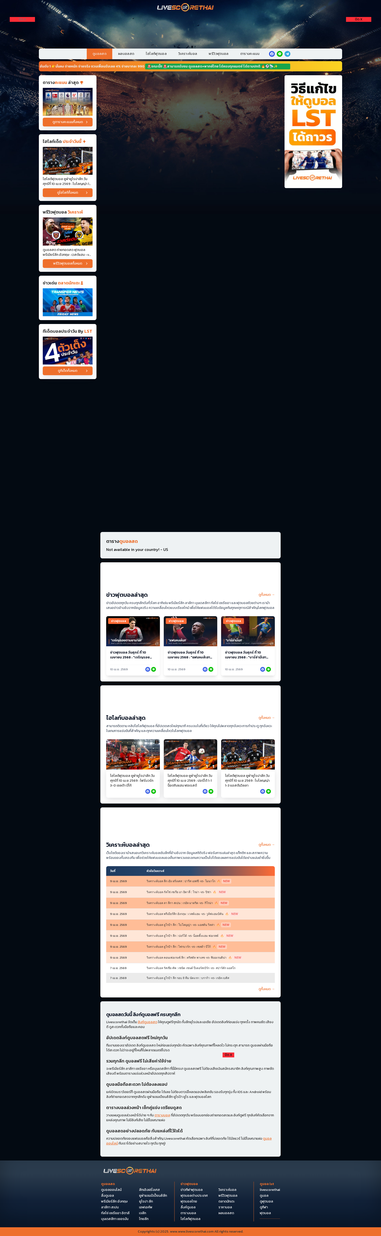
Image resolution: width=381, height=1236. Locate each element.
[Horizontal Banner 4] (190, 206)
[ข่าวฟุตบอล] (68, 302)
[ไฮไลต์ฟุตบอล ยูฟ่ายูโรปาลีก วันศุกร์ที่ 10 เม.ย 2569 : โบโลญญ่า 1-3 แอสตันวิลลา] (68, 161)
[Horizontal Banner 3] (190, 169)
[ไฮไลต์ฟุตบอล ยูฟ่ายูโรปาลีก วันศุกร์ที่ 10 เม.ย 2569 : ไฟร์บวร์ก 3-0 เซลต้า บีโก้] (133, 754)
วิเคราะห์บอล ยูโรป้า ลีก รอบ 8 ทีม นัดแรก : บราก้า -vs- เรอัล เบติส (188, 978)
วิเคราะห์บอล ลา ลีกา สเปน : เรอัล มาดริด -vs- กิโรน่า (188, 903)
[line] (280, 54)
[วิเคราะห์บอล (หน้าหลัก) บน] (190, 824)
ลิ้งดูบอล (107, 1195)
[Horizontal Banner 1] (190, 93)
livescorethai (270, 1189)
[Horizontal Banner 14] (190, 433)
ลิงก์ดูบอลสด (147, 1022)
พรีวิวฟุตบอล (218, 53)
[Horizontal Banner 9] (190, 320)
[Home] (186, 8)
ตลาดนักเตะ (226, 1201)
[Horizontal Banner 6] (190, 282)
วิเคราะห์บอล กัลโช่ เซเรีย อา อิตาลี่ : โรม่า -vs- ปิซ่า (187, 892)
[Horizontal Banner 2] (190, 131)
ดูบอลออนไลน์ (111, 1189)
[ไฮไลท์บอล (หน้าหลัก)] (190, 702)
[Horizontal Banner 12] (190, 357)
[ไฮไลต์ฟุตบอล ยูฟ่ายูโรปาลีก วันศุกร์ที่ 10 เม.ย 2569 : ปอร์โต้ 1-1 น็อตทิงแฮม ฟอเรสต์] (190, 754)
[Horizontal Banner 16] (190, 508)
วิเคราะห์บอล (187, 53)
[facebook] (272, 54)
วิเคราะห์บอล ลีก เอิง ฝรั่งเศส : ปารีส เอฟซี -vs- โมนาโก (189, 881)
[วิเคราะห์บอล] (68, 351)
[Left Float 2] (22, 42)
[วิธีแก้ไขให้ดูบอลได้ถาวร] (313, 131)
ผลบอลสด (126, 53)
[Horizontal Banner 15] (190, 471)
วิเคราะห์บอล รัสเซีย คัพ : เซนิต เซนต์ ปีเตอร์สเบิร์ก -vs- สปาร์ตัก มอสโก (191, 968)
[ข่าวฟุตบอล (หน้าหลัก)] (190, 579)
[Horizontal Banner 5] (190, 244)
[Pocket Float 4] (190, 1125)
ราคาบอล (225, 1207)
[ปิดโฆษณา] (22, 19)
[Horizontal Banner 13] (190, 395)
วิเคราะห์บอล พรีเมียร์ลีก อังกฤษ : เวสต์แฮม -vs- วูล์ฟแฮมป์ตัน (193, 914)
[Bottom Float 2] (190, 1169)
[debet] (190, 1080)
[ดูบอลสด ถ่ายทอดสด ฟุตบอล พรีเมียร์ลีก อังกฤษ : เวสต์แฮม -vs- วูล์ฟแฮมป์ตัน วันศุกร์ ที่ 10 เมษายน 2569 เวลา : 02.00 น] (68, 231)
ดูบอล (264, 1195)
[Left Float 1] (22, 29)
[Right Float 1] (358, 29)
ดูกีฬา (264, 1207)
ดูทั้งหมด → (267, 594)
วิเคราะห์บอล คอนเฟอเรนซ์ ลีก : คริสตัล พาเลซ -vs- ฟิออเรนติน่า (195, 957)
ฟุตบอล (265, 1213)
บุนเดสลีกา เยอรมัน (114, 1219)
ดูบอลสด (99, 53)
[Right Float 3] (358, 56)
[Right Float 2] (358, 42)
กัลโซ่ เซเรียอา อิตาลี (115, 1213)
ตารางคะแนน (250, 53)
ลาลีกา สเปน (110, 1207)
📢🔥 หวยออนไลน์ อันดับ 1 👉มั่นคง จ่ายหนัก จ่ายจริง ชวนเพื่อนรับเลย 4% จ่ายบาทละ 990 (83, 66)
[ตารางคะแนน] (68, 102)
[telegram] (287, 54)
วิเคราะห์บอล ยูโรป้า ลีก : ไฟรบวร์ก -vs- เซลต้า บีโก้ (187, 946)
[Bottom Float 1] (190, 1214)
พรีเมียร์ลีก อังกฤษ (114, 1201)
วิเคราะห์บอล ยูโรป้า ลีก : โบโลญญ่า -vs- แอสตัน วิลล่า (189, 924)
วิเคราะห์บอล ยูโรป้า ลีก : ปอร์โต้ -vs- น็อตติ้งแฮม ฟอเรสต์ (191, 935)
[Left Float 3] (22, 56)
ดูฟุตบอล (266, 1201)
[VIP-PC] (190, 28)
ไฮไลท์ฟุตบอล (156, 53)
